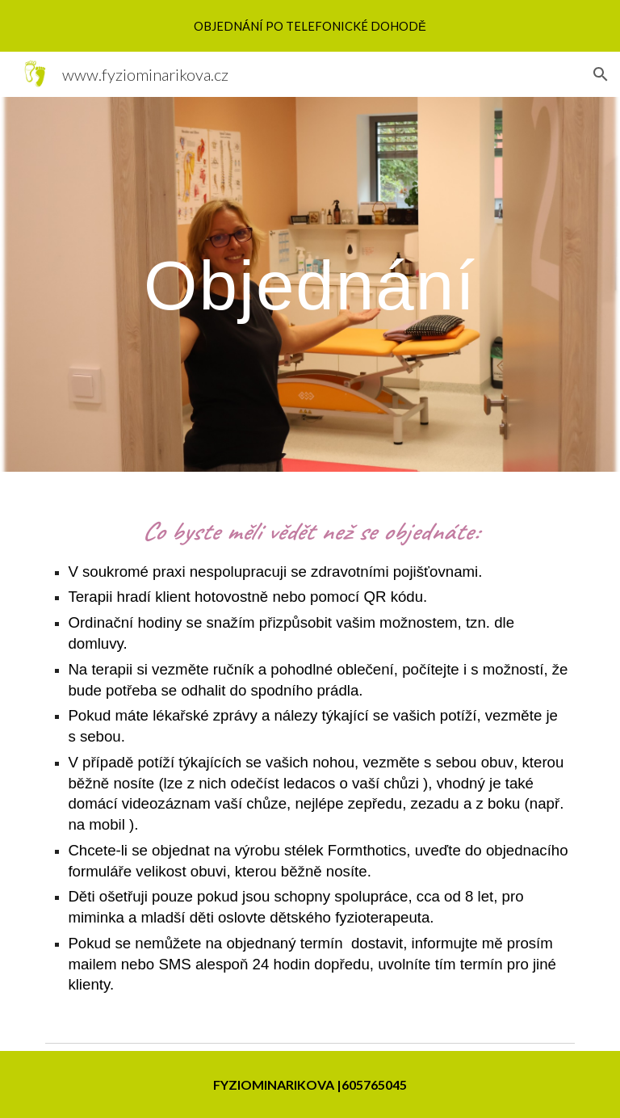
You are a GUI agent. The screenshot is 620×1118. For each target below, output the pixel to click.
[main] (310, 284)
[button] (600, 74)
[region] (310, 26)
